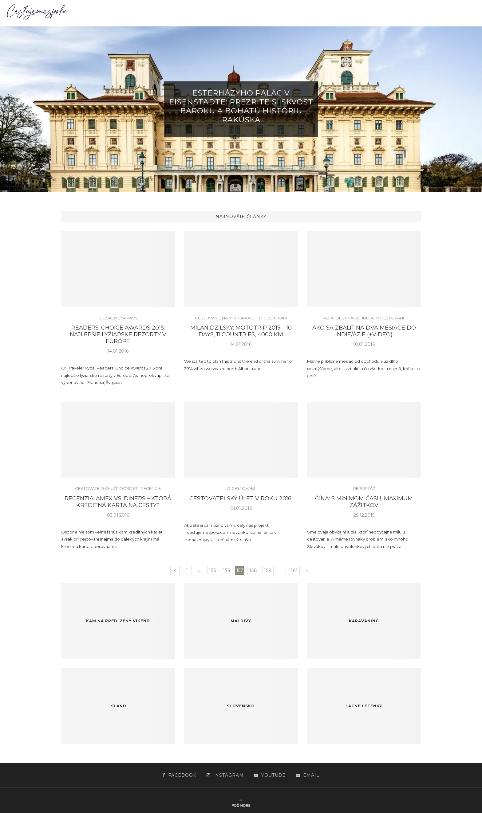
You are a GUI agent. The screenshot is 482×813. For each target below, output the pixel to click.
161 (294, 570)
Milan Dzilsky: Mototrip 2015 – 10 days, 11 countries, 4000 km (241, 331)
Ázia (328, 318)
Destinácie (348, 318)
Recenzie (151, 488)
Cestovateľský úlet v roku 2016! (241, 498)
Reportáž (364, 488)
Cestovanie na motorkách (225, 318)
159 (268, 570)
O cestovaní (273, 318)
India (367, 318)
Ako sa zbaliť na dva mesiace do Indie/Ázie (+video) (364, 331)
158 (253, 570)
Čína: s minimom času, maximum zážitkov (364, 502)
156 (226, 570)
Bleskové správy (118, 318)
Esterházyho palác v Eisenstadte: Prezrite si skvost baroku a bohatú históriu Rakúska (241, 106)
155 (212, 570)
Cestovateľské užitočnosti (106, 488)
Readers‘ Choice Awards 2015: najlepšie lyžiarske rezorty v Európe (118, 334)
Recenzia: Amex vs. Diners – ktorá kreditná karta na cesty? (118, 502)
